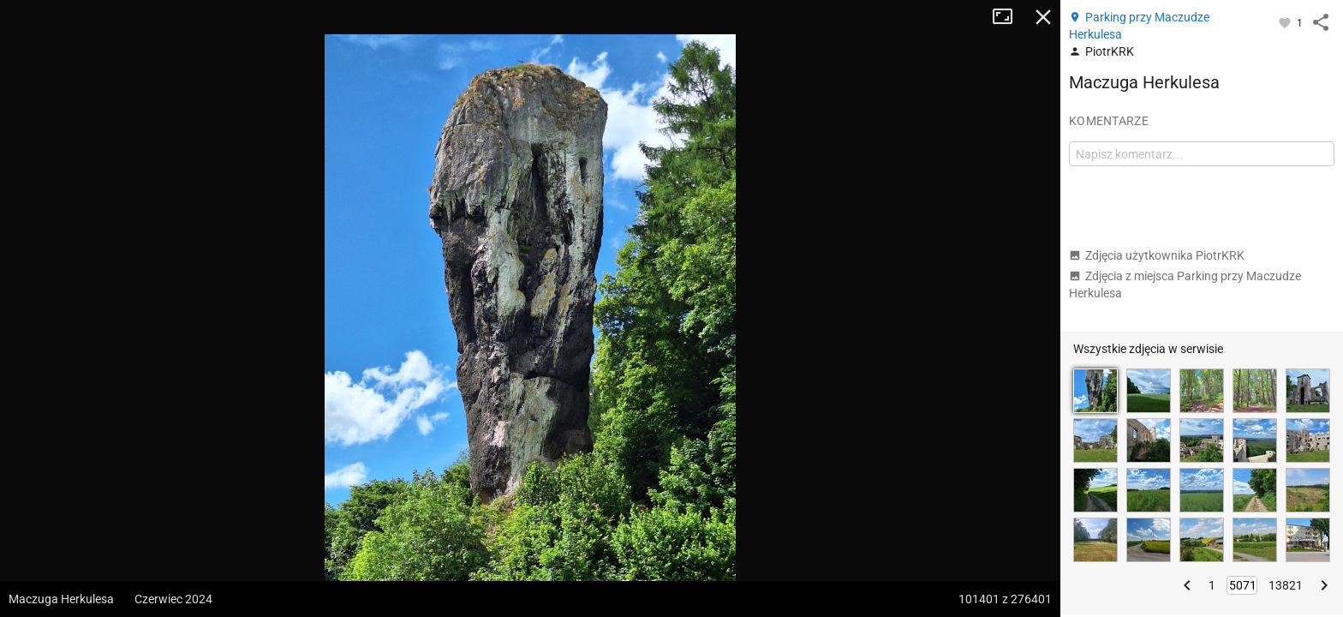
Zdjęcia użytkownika (1157, 255)
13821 (1285, 585)
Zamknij (1043, 17)
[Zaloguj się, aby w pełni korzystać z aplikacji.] (1286, 22)
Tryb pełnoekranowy (1009, 17)
